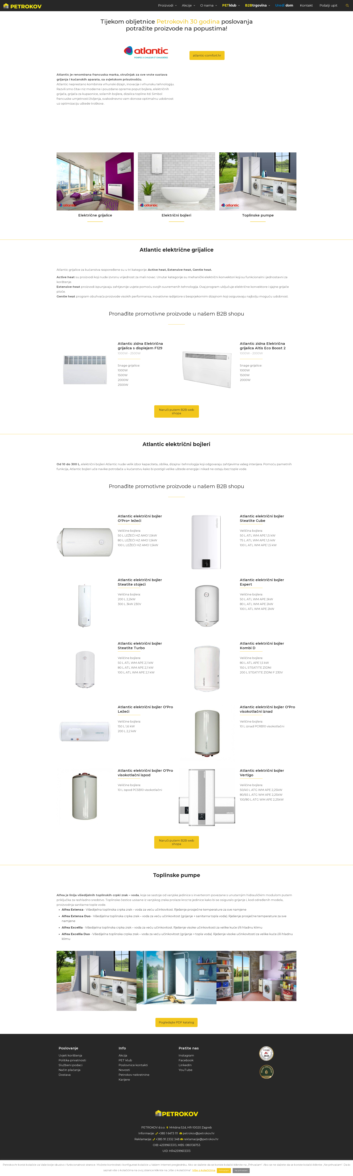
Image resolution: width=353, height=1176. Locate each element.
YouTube (185, 1070)
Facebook (186, 1060)
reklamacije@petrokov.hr (201, 1139)
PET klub (125, 1060)
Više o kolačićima (203, 1170)
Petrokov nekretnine (134, 1074)
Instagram (186, 1055)
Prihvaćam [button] (224, 1170)
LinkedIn (185, 1065)
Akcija (123, 1055)
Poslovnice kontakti (133, 1065)
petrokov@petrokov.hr (199, 1133)
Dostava (65, 1074)
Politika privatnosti (72, 1060)
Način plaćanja (69, 1070)
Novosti (124, 1070)
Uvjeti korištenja (70, 1055)
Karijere (124, 1079)
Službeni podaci (70, 1065)
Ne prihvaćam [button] (241, 1170)
